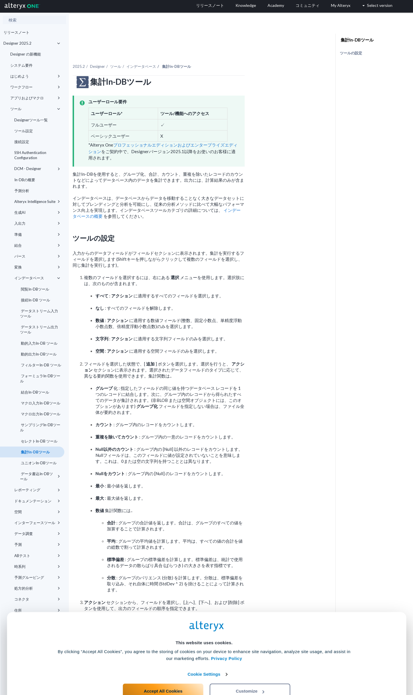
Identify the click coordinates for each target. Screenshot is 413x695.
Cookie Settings (203, 652)
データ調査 (37, 533)
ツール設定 (23, 131)
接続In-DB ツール (35, 300)
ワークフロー (35, 87)
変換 (37, 267)
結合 (37, 245)
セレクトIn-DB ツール (38, 441)
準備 (37, 234)
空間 (37, 512)
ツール (35, 108)
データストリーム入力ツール (39, 313)
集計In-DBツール (35, 452)
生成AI (37, 212)
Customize (250, 669)
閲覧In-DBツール (34, 289)
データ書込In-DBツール (40, 476)
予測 (37, 544)
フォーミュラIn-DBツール (40, 378)
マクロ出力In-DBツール (40, 414)
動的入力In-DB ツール (38, 343)
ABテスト (37, 555)
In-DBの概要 (24, 179)
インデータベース (37, 278)
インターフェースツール (37, 522)
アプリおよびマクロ (35, 98)
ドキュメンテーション (37, 501)
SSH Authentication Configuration (30, 155)
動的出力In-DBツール (38, 354)
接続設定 (21, 141)
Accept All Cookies (163, 669)
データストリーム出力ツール (39, 329)
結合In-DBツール (34, 392)
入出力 (37, 223)
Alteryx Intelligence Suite (37, 201)
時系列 (37, 566)
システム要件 (21, 65)
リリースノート (16, 32)
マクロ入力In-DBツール (40, 403)
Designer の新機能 (25, 54)
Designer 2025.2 (31, 43)
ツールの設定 (351, 53)
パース (37, 256)
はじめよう (35, 76)
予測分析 (21, 190)
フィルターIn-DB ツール (40, 365)
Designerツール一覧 (31, 120)
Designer (151, 54)
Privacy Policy (226, 637)
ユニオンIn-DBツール (38, 463)
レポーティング (37, 489)
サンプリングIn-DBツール (40, 427)
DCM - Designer (37, 168)
